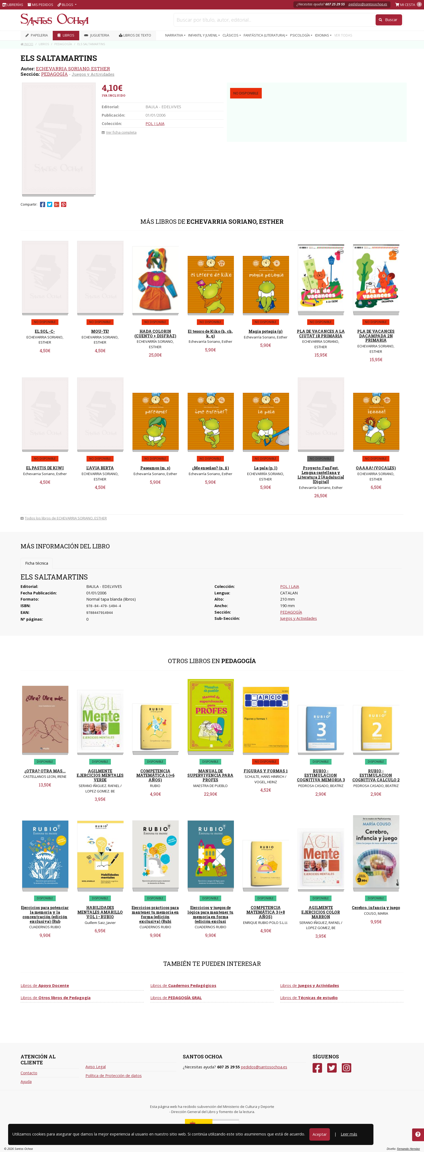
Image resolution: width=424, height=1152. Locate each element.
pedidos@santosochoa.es (368, 4)
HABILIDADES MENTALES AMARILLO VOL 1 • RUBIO (100, 912)
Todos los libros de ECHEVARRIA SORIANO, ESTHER (64, 518)
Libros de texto (135, 35)
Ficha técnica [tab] (36, 563)
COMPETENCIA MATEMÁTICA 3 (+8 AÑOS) (265, 912)
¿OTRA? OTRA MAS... (45, 771)
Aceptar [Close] (320, 1134)
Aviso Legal (95, 1066)
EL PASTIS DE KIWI (45, 467)
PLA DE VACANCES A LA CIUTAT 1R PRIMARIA (321, 333)
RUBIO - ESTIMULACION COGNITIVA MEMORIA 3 (321, 775)
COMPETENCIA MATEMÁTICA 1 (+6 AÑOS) (155, 775)
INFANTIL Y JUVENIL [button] (203, 35)
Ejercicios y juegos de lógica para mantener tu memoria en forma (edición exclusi (210, 914)
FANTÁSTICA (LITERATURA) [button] (265, 35)
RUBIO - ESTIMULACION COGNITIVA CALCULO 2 (376, 775)
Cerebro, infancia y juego (376, 907)
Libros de (45, 985)
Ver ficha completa (119, 132)
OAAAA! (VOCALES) (376, 467)
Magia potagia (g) (266, 331)
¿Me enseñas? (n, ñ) (210, 467)
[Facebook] (317, 1068)
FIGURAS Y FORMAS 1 (266, 771)
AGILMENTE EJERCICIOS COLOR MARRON (321, 912)
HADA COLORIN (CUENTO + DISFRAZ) (155, 333)
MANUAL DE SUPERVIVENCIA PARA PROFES (210, 775)
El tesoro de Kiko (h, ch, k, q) (210, 333)
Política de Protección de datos (113, 1075)
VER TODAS (343, 35)
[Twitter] (332, 1068)
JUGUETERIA (96, 35)
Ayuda (26, 1081)
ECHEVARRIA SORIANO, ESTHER (73, 68)
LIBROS (66, 35)
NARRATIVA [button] (174, 35)
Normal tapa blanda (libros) (111, 599)
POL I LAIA (154, 123)
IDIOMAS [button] (322, 35)
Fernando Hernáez (408, 1149)
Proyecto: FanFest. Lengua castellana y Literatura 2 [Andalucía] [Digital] (320, 474)
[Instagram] (346, 1068)
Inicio (27, 44)
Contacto (29, 1072)
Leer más (349, 1134)
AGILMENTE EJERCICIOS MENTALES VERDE (100, 775)
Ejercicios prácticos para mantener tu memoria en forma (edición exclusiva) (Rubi (155, 914)
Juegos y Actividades (93, 74)
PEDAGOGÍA (54, 74)
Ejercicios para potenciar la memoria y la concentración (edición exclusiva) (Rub (45, 914)
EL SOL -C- (45, 331)
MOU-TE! (100, 331)
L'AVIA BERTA (100, 467)
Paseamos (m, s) (155, 467)
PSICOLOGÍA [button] (300, 35)
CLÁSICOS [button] (231, 35)
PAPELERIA (36, 35)
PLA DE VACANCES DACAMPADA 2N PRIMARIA (376, 336)
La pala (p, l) (265, 467)
